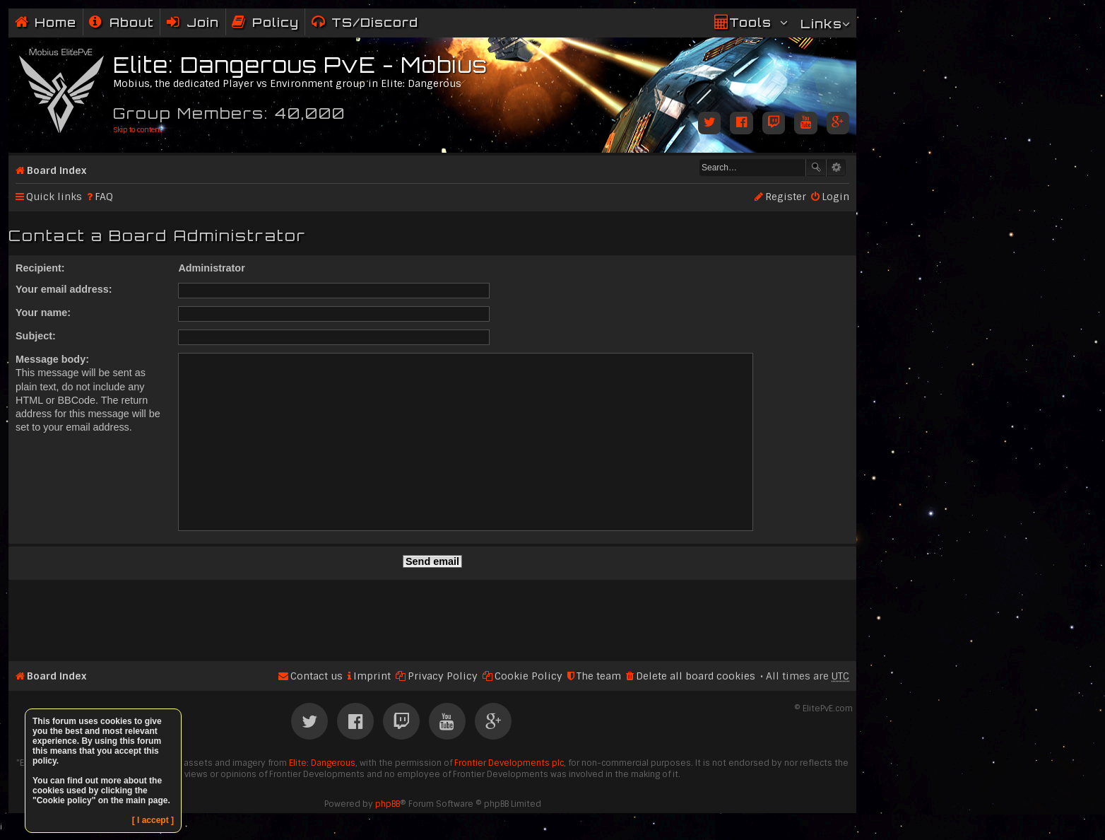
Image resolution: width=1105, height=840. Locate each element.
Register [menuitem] (785, 196)
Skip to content (137, 129)
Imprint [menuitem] (372, 676)
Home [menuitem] (55, 22)
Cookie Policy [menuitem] (528, 676)
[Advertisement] (432, 614)
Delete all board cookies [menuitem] (695, 676)
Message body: (52, 359)
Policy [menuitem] (275, 22)
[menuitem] (121, 22)
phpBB (387, 804)
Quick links (54, 196)
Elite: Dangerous (322, 763)
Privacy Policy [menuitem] (443, 676)
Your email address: (64, 289)
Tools (750, 22)
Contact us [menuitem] (316, 676)
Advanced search (836, 167)
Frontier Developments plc (509, 763)
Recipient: (40, 268)
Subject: (36, 336)
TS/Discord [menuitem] (374, 22)
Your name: (43, 312)
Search (816, 167)
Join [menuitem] (203, 22)
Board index (56, 170)
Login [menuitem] (835, 196)
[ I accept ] (153, 820)
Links (821, 23)
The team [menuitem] (599, 676)
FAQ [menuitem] (104, 196)
